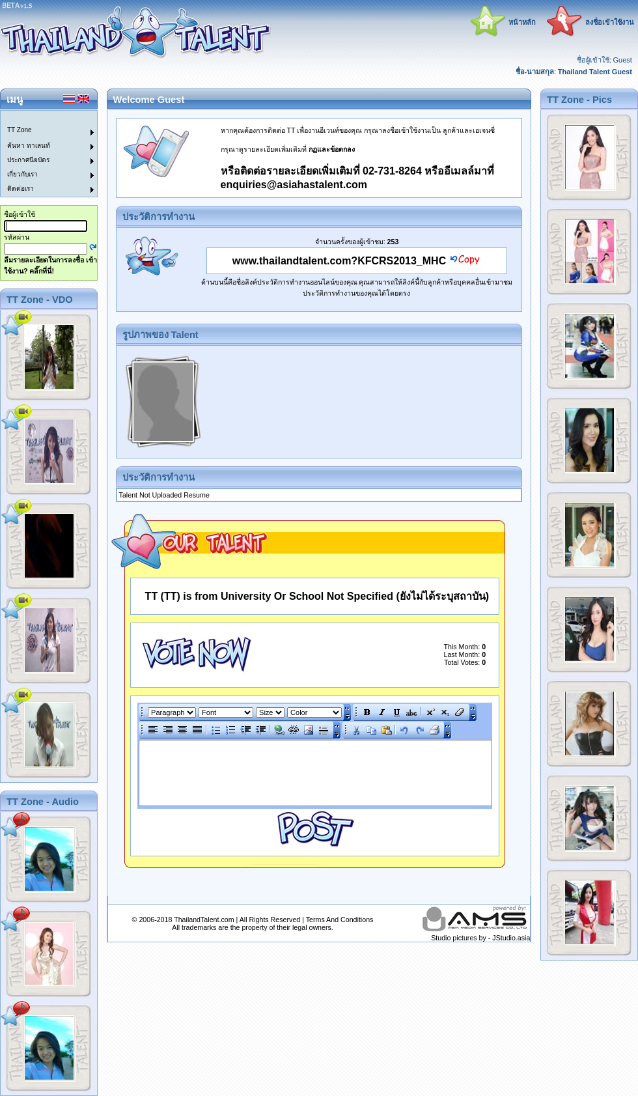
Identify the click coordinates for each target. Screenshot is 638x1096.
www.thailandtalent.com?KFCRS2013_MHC (339, 260)
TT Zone (19, 129)
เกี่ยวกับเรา (22, 174)
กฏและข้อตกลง (332, 149)
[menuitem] (41, 118)
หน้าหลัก (522, 22)
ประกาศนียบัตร (28, 159)
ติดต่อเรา (20, 188)
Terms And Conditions (340, 919)
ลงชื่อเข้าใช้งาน (609, 22)
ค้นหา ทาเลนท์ (28, 145)
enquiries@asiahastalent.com (294, 184)
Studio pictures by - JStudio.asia (480, 938)
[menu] (41, 154)
